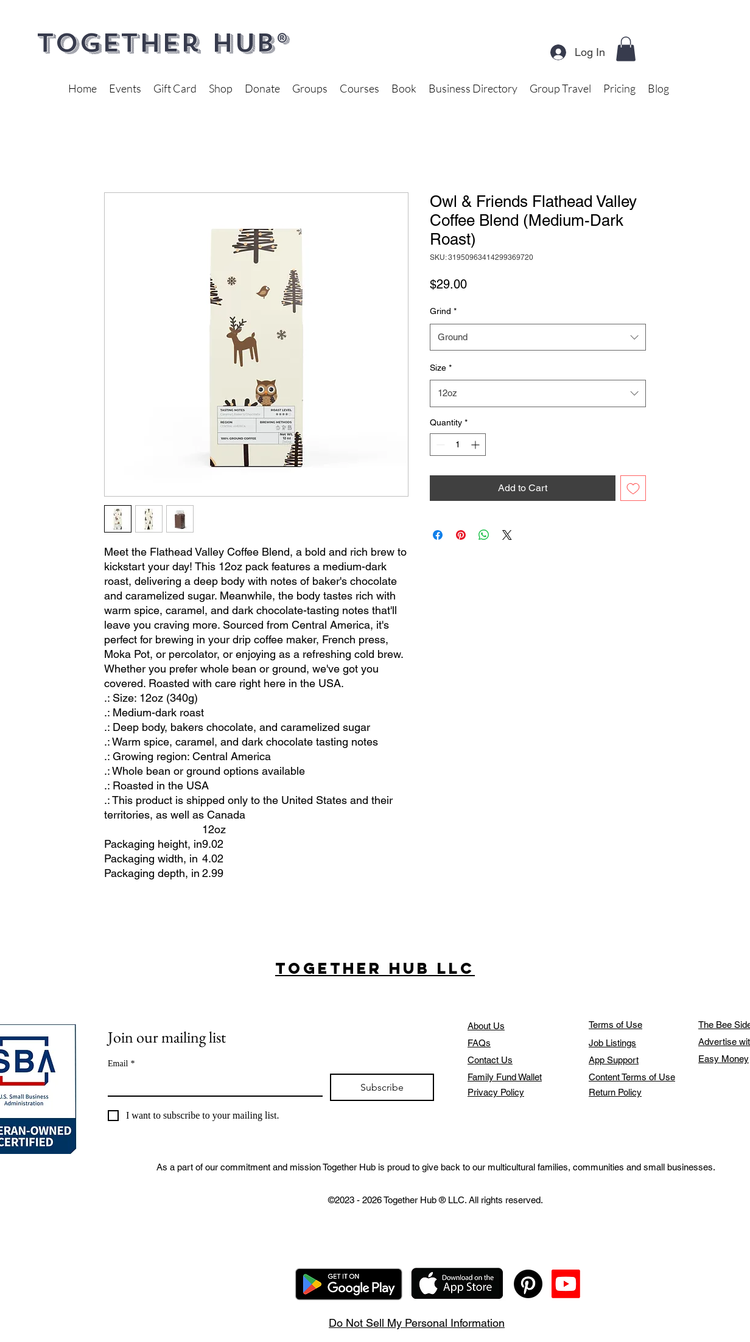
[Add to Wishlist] (633, 488)
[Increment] (476, 444)
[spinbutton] (458, 444)
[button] (625, 49)
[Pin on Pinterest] (461, 535)
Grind (443, 311)
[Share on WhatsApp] (484, 535)
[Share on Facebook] (437, 535)
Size (441, 367)
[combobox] (538, 337)
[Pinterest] (528, 1284)
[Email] (211, 1085)
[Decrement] (439, 444)
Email (121, 1063)
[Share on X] (507, 535)
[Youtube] (566, 1284)
